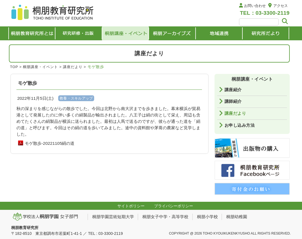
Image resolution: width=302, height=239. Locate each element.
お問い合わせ (255, 6)
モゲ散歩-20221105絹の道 (49, 143)
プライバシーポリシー (173, 206)
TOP (14, 67)
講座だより (72, 67)
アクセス (280, 6)
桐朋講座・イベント (40, 67)
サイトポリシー (131, 206)
